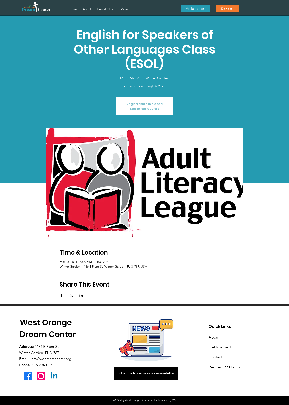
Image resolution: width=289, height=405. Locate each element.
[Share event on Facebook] (61, 295)
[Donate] (227, 8)
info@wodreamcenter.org (51, 359)
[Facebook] (28, 376)
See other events (144, 108)
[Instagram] (41, 376)
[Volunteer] (195, 8)
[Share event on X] (71, 295)
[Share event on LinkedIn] (81, 295)
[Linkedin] (54, 376)
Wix (174, 400)
